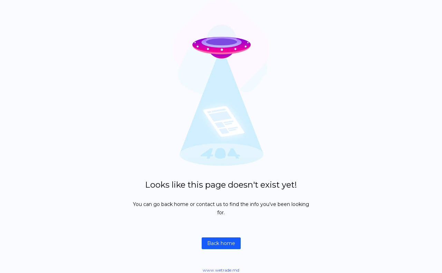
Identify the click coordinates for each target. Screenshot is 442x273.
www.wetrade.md (221, 270)
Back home (221, 243)
